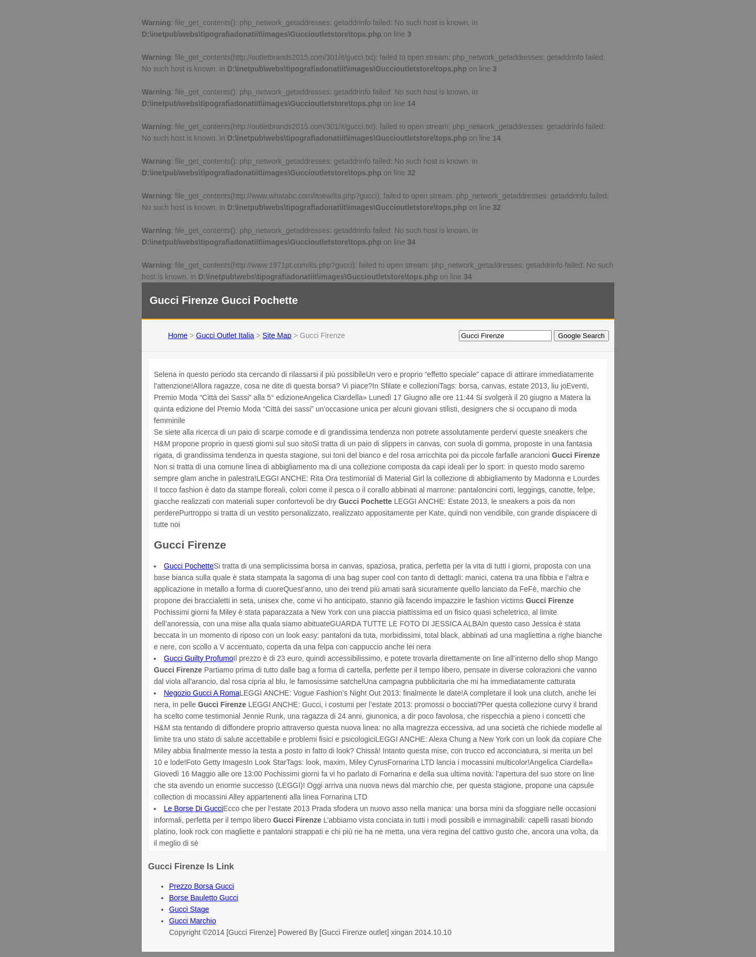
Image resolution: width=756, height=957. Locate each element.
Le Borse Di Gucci (193, 808)
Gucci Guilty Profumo (198, 658)
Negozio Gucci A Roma (201, 693)
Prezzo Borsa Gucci (201, 886)
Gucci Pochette (189, 566)
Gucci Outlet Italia (225, 335)
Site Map (276, 335)
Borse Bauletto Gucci (203, 897)
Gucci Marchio (192, 921)
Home (177, 335)
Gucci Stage (189, 909)
